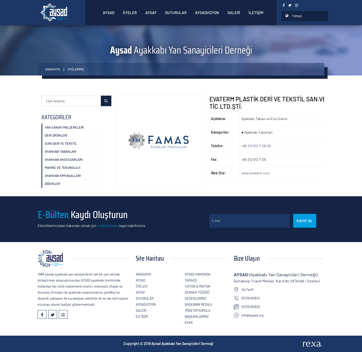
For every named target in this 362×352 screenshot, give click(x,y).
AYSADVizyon (207, 12)
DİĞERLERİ (52, 184)
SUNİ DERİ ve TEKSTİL (61, 143)
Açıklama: (218, 118)
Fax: (214, 159)
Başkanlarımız (197, 317)
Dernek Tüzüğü (197, 292)
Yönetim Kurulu (197, 310)
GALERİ (234, 12)
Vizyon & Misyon (197, 286)
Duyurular (176, 12)
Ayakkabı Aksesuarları (63, 160)
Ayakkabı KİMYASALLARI (63, 176)
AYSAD (108, 12)
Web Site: (218, 173)
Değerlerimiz (195, 298)
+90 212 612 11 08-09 (256, 146)
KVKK (189, 323)
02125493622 (250, 307)
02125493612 (250, 298)
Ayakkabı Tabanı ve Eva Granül (264, 118)
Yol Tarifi (247, 290)
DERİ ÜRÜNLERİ (56, 135)
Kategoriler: (220, 132)
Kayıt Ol (305, 221)
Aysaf (151, 12)
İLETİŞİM (256, 12)
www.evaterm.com (255, 173)
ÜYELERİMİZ (76, 69)
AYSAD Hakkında (197, 274)
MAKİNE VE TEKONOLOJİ (62, 168)
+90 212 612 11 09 (253, 159)
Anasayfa (52, 69)
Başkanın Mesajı (198, 304)
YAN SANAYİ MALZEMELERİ (64, 127)
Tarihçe (191, 280)
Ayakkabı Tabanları (60, 151)
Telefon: (217, 146)
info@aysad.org (252, 315)
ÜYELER (130, 12)
